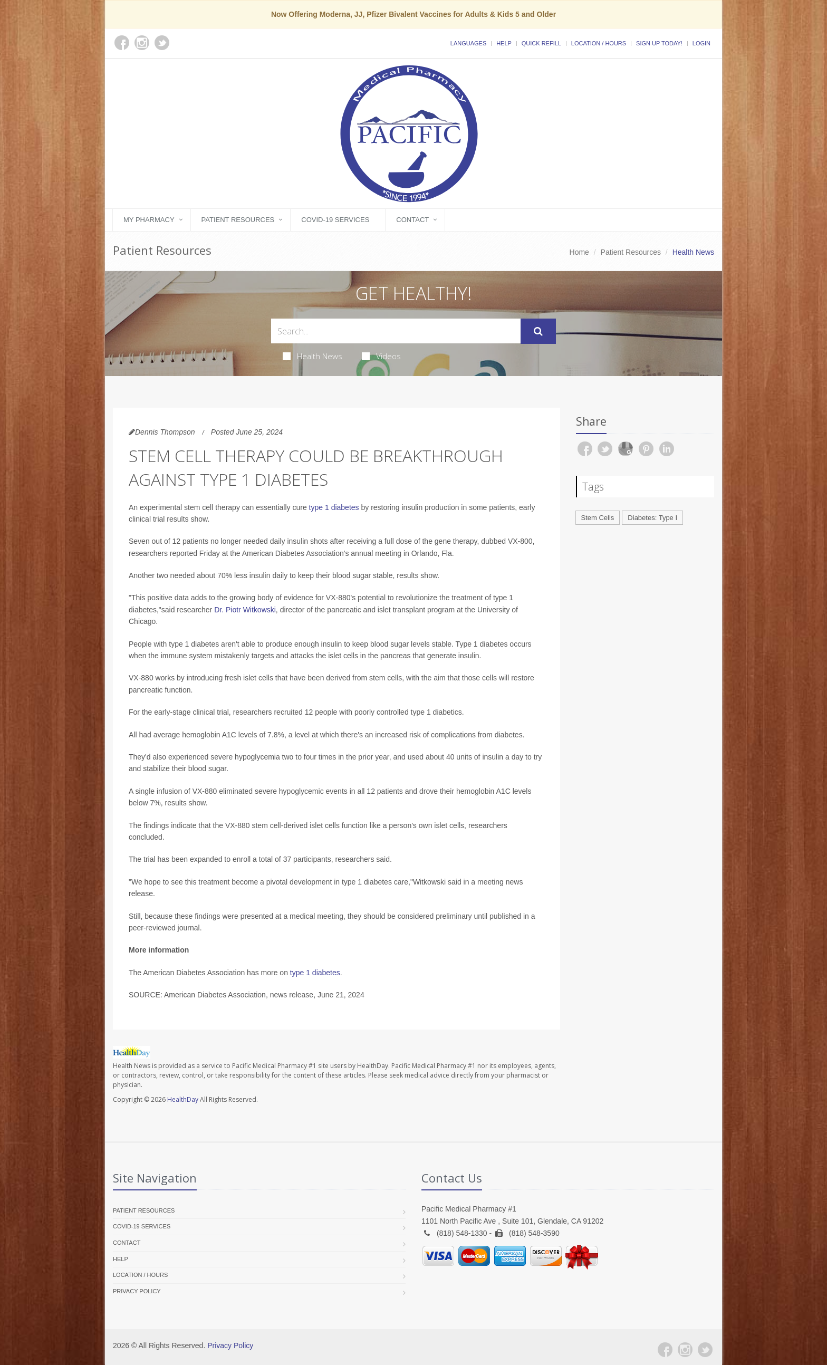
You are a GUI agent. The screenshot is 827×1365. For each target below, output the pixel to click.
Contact (412, 220)
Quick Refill (541, 43)
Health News (312, 356)
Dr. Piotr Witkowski (245, 609)
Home (579, 252)
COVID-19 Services (335, 220)
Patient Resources (238, 220)
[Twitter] (705, 1349)
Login (701, 43)
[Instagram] (685, 1349)
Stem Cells (597, 518)
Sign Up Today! (659, 43)
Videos (381, 356)
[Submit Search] (538, 331)
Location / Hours (598, 43)
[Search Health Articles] (396, 331)
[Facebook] (665, 1349)
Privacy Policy (137, 1291)
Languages (468, 43)
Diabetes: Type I (652, 518)
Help (504, 43)
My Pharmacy (149, 220)
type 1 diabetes (334, 507)
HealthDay (182, 1099)
